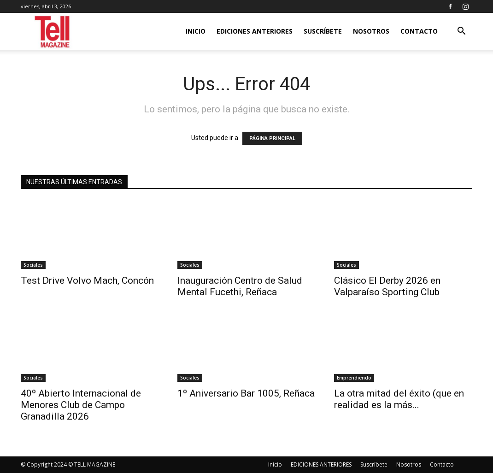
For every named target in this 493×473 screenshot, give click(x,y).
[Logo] (53, 31)
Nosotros (371, 31)
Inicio (195, 31)
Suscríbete (323, 31)
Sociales (33, 265)
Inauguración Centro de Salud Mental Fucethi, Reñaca (239, 286)
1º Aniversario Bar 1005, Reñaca (246, 393)
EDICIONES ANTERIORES (255, 31)
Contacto (419, 31)
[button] (461, 32)
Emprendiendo (354, 377)
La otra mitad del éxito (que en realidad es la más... (399, 399)
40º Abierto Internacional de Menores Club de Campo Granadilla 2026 (81, 405)
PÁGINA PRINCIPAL (272, 138)
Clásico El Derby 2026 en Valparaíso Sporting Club (387, 286)
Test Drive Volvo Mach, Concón (87, 280)
